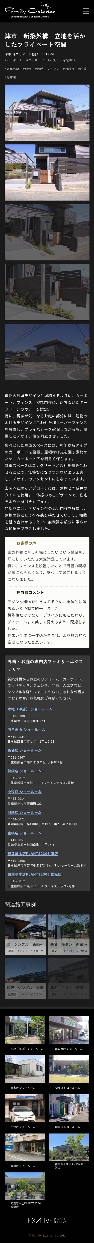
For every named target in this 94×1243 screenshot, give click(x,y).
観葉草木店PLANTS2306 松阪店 (35, 874)
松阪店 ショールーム (25, 770)
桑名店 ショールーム (25, 750)
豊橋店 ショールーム (25, 832)
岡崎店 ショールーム (25, 812)
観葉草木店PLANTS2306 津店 (33, 853)
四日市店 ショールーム (26, 729)
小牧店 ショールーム (25, 791)
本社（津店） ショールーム (30, 708)
